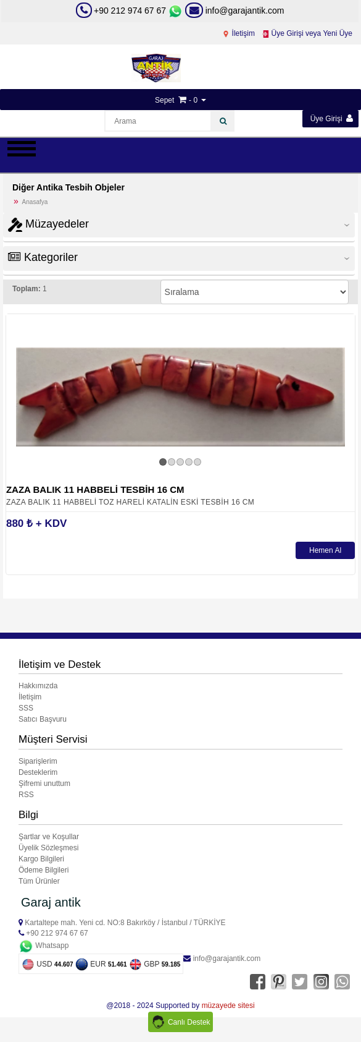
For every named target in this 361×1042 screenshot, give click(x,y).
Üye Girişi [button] (331, 118)
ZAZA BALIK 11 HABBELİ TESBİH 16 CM (95, 489)
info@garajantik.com (234, 10)
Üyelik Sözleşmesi (48, 847)
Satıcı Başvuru (43, 719)
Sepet (164, 100)
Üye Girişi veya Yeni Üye (307, 33)
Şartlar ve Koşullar (49, 836)
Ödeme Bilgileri (43, 870)
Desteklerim (38, 772)
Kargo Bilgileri (41, 859)
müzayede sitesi (228, 1005)
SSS (26, 708)
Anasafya (35, 202)
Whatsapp (43, 945)
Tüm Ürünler (39, 881)
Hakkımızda (38, 685)
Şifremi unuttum (44, 783)
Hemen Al (325, 550)
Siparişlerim (38, 761)
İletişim (238, 33)
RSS (26, 794)
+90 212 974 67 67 (130, 10)
